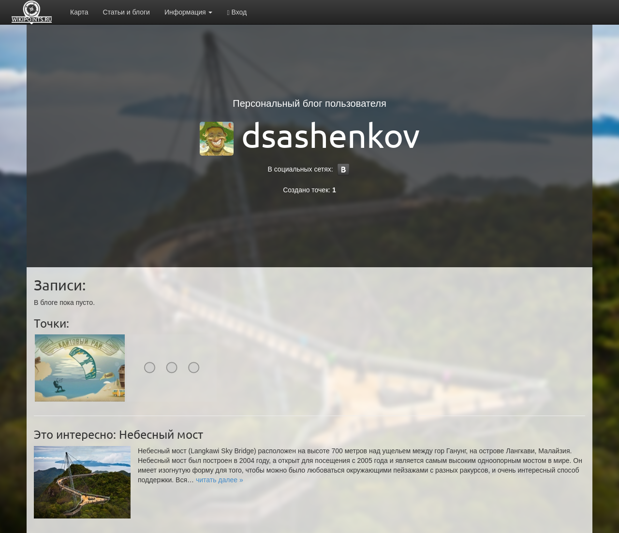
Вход (237, 12)
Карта (79, 12)
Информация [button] (188, 12)
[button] (219, 480)
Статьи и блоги (126, 12)
